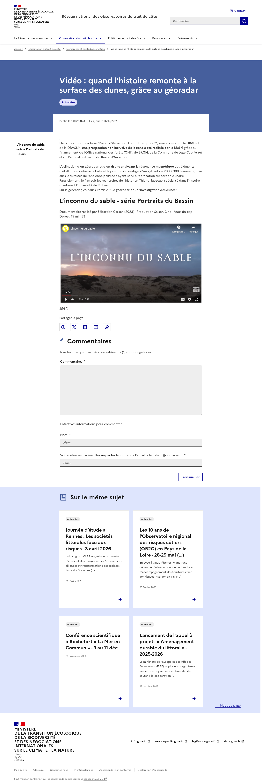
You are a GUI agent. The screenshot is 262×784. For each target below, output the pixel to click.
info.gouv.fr (139, 741)
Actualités (68, 102)
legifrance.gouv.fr (204, 741)
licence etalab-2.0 (93, 779)
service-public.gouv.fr (169, 741)
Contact (239, 11)
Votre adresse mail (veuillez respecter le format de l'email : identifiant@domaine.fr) (123, 455)
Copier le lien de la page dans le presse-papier (107, 327)
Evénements (185, 38)
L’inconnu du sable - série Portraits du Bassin (31, 149)
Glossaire (38, 770)
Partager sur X (74, 327)
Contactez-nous (59, 770)
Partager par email (96, 327)
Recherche (244, 21)
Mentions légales (83, 770)
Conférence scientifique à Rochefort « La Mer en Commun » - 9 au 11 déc (93, 641)
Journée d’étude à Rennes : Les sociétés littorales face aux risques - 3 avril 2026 (89, 539)
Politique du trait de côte (124, 38)
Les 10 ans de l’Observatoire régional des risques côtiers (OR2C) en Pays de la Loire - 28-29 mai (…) (165, 542)
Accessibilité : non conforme (115, 770)
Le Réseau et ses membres (31, 38)
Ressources (159, 38)
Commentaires (72, 361)
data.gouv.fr (232, 741)
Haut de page (230, 705)
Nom (65, 434)
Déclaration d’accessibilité (152, 770)
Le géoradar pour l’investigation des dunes (143, 189)
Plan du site (20, 770)
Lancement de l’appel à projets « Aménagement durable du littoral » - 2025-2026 (167, 645)
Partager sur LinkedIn (85, 327)
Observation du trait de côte (78, 38)
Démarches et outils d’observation (85, 49)
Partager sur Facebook (63, 327)
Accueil (18, 49)
